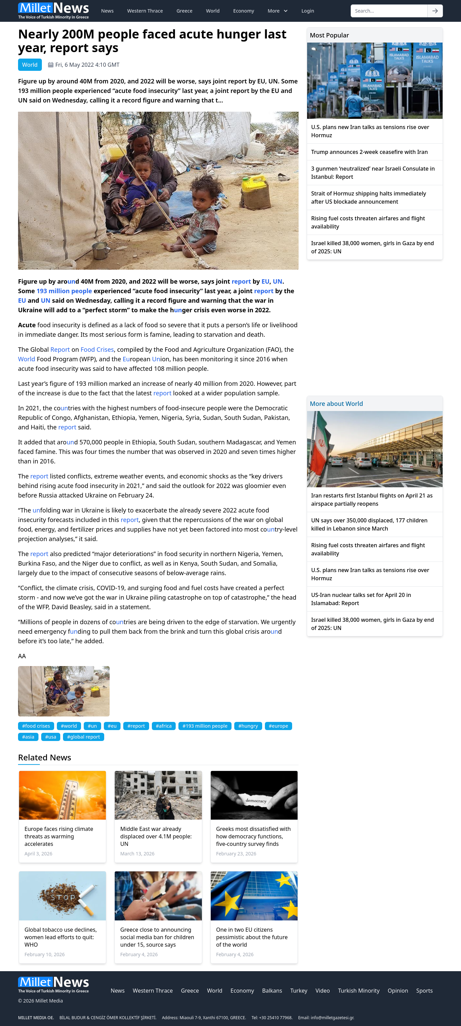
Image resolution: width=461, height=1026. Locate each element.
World (213, 10)
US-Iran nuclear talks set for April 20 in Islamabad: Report (361, 599)
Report (60, 349)
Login (307, 10)
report (241, 281)
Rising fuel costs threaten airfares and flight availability (368, 222)
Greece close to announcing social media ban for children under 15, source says (157, 937)
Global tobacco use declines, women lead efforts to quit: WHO (61, 937)
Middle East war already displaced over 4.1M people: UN (156, 836)
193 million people (64, 291)
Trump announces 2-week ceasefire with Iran (369, 152)
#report (136, 726)
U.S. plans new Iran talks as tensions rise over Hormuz (370, 131)
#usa (51, 736)
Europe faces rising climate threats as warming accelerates (59, 836)
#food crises (36, 726)
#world (69, 726)
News (107, 10)
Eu (126, 359)
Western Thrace (145, 10)
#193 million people (204, 726)
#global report (83, 736)
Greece (184, 10)
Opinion (398, 990)
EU (265, 281)
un (71, 281)
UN (277, 281)
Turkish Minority (359, 990)
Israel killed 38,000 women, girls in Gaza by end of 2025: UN (372, 247)
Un (156, 359)
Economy (243, 10)
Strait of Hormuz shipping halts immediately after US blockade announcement (368, 197)
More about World (336, 403)
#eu (112, 726)
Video (323, 990)
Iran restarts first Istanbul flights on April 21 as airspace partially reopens (372, 499)
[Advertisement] (375, 326)
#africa (164, 726)
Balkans (272, 990)
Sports (424, 990)
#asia (28, 736)
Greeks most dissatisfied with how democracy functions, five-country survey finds (253, 836)
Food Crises (97, 349)
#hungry (248, 726)
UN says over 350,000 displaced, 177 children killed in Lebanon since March (369, 524)
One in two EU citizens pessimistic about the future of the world (252, 937)
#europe (278, 726)
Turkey (298, 990)
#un (92, 726)
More (278, 10)
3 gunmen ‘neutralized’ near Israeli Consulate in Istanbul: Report (373, 172)
